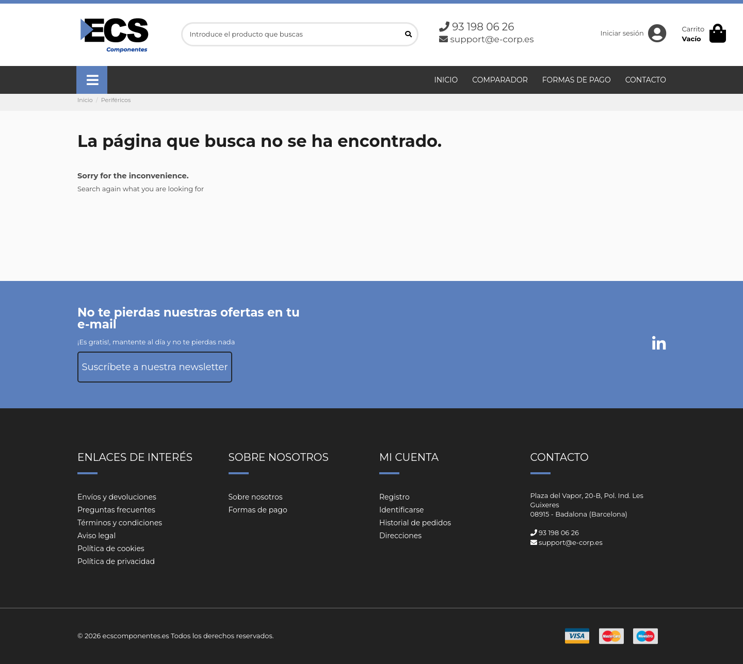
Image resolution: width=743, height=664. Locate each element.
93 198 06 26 (483, 27)
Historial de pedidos (415, 522)
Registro (394, 497)
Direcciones (400, 535)
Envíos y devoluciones (116, 497)
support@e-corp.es (492, 39)
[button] (91, 80)
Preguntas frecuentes (116, 509)
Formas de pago (258, 509)
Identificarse (401, 509)
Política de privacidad (116, 561)
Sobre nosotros (256, 497)
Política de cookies (110, 548)
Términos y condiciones (119, 522)
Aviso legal (96, 535)
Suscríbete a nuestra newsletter (155, 367)
